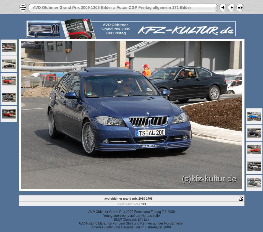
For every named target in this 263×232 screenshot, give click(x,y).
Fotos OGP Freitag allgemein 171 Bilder (153, 7)
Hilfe (143, 203)
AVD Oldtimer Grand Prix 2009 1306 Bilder (72, 7)
